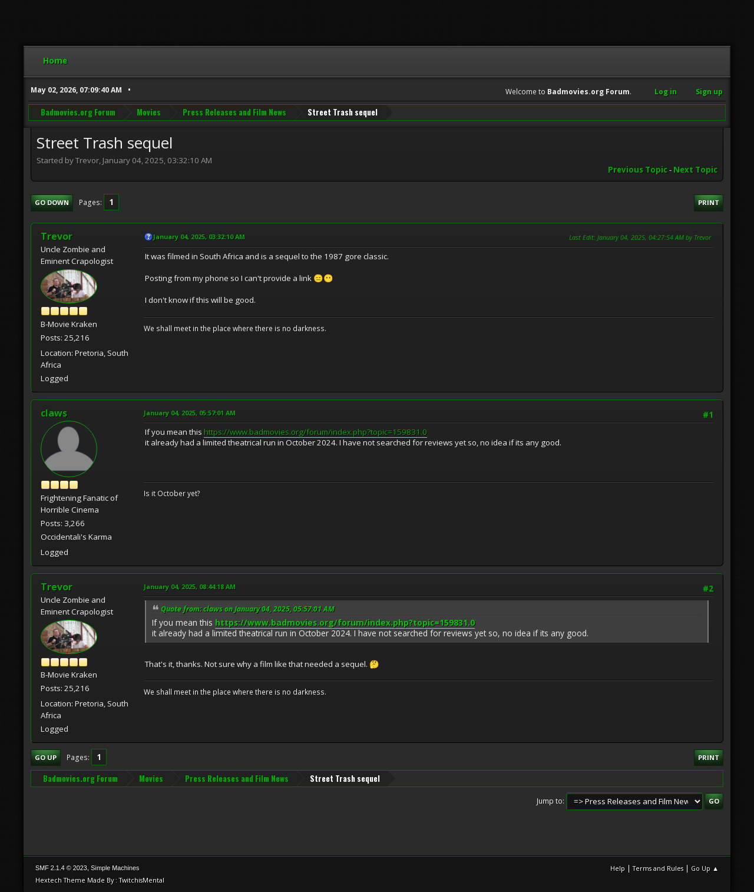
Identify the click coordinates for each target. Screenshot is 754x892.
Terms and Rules (658, 868)
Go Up (46, 757)
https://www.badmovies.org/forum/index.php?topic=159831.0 (315, 432)
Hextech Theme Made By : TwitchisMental (99, 880)
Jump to (550, 801)
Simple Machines (115, 867)
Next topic (695, 169)
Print (708, 202)
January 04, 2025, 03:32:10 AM (199, 236)
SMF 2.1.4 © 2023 (61, 867)
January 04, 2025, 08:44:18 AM (190, 586)
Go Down (52, 202)
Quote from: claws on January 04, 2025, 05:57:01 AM (248, 609)
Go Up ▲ (705, 868)
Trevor (56, 236)
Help (617, 868)
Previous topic (637, 169)
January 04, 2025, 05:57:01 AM (190, 412)
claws (54, 413)
